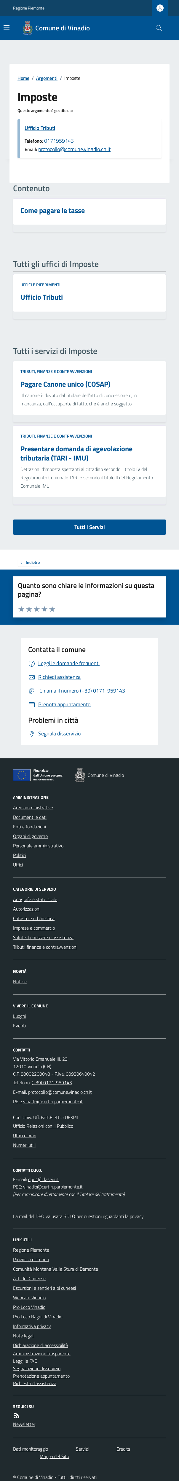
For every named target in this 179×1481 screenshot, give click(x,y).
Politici (19, 855)
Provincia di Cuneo (31, 1259)
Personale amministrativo (38, 845)
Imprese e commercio (34, 927)
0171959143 (59, 141)
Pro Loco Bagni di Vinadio (37, 1316)
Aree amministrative (33, 807)
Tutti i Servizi (89, 527)
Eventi (19, 1025)
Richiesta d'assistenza (34, 1383)
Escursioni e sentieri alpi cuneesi (44, 1288)
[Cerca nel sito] (156, 28)
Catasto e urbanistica (34, 918)
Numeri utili (24, 1145)
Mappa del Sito (54, 1456)
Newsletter (24, 1424)
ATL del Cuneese (29, 1278)
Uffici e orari (24, 1135)
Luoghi (19, 1016)
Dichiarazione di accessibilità (40, 1345)
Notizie (20, 981)
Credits (123, 1448)
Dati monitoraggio (30, 1448)
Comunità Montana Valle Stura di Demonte (55, 1268)
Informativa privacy (32, 1326)
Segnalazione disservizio (36, 1368)
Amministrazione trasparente (42, 1353)
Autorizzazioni (26, 908)
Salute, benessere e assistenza (43, 937)
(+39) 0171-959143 (52, 1082)
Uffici (18, 864)
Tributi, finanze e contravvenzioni (56, 371)
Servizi (82, 1448)
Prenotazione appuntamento (41, 1375)
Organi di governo (30, 836)
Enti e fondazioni (29, 826)
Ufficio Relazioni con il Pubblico (43, 1126)
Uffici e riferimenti (40, 284)
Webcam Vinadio (29, 1297)
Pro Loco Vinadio (29, 1307)
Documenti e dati (30, 817)
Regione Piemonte (28, 8)
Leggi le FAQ (25, 1361)
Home (23, 78)
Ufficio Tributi (40, 128)
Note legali (23, 1335)
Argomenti (46, 78)
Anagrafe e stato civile (35, 899)
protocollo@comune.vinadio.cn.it (74, 149)
